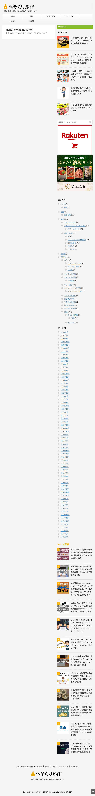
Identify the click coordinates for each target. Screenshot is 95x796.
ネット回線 (68, 285)
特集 (73, 318)
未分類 (63, 254)
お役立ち (13, 21)
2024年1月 (65, 371)
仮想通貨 (32, 21)
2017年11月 (65, 518)
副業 (31, 16)
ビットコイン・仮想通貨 (77, 240)
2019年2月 (65, 483)
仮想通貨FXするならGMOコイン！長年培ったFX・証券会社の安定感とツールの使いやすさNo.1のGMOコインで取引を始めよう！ (82, 589)
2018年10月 (65, 495)
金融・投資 (68, 233)
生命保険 (67, 215)
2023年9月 (65, 383)
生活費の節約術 (70, 308)
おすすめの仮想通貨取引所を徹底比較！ (29, 766)
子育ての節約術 (70, 302)
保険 (62, 212)
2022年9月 (65, 396)
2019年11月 (65, 454)
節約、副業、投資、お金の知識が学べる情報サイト (47, 779)
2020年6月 (65, 438)
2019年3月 (65, 479)
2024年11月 (65, 361)
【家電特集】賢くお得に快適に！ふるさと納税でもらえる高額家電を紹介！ (81, 40)
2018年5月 (65, 511)
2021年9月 (65, 412)
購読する (62, 27)
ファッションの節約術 (72, 288)
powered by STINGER (65, 792)
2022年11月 (65, 393)
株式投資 (71, 249)
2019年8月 (65, 463)
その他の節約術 (70, 274)
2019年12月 (65, 451)
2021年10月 (65, 409)
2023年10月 (65, 380)
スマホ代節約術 (70, 277)
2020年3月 (65, 444)
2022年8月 (65, 399)
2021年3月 (65, 422)
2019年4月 (65, 476)
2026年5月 (65, 332)
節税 (65, 312)
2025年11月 (65, 345)
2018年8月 (65, 502)
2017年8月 (65, 527)
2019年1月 (65, 486)
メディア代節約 (70, 296)
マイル (70, 270)
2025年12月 (65, 342)
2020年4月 (65, 441)
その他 (63, 204)
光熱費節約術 (69, 299)
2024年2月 (65, 367)
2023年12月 (65, 374)
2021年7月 (65, 419)
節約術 (13, 16)
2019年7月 (65, 467)
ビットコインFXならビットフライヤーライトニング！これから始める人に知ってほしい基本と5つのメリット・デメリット (82, 625)
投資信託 (71, 246)
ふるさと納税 (50, 16)
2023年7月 (65, 387)
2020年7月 (65, 435)
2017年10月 (65, 521)
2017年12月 (65, 515)
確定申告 (71, 322)
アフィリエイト (70, 16)
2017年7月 (65, 531)
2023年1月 (65, 390)
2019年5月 (65, 473)
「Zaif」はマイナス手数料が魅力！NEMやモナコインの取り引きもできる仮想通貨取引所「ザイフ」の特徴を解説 (81, 729)
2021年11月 (65, 406)
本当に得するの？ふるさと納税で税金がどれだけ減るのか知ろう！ (81, 91)
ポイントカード (73, 266)
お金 (65, 260)
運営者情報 (74, 766)
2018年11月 (65, 492)
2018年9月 (65, 499)
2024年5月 (65, 364)
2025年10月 (65, 348)
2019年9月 (65, 460)
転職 (65, 207)
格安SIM (71, 280)
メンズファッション (75, 291)
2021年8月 (65, 415)
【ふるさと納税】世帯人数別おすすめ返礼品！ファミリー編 (81, 107)
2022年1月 (65, 403)
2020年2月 (65, 447)
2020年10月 (65, 431)
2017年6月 (65, 534)
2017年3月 (65, 537)
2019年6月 (65, 470)
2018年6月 (65, 508)
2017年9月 (65, 524)
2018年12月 (65, 489)
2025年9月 (65, 351)
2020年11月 (65, 428)
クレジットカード (74, 263)
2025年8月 (65, 355)
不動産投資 (72, 243)
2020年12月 (65, 425)
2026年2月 (65, 335)
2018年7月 (65, 505)
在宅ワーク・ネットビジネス (75, 226)
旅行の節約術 (69, 305)
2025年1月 (65, 358)
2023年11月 (65, 377)
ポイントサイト (70, 222)
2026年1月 (65, 339)
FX (69, 236)
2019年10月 (65, 457)
